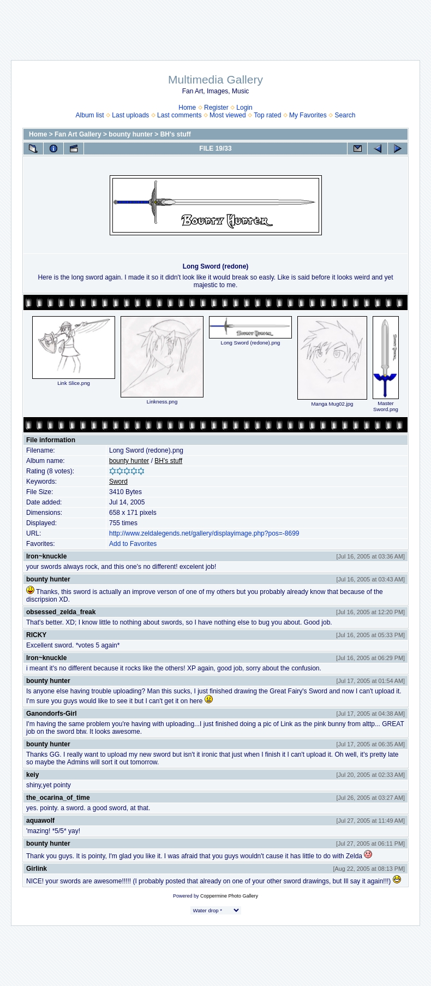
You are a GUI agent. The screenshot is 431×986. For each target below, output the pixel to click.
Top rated (267, 115)
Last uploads (130, 115)
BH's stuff (175, 134)
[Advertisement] (215, 24)
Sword (118, 481)
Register (216, 107)
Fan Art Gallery (78, 134)
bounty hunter (131, 134)
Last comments (179, 115)
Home (187, 107)
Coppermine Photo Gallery (229, 896)
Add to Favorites (133, 544)
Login (244, 107)
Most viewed (227, 115)
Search (344, 115)
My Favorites (308, 115)
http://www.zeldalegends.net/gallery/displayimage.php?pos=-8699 (204, 533)
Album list (90, 115)
